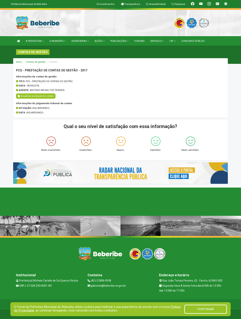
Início (19, 61)
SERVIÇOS (157, 41)
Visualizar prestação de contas (36, 96)
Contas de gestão (36, 61)
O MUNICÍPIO (58, 41)
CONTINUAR (205, 309)
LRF (172, 41)
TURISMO (139, 41)
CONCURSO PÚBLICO (193, 41)
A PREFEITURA (35, 41)
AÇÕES (100, 41)
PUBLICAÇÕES (119, 41)
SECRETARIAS (80, 41)
